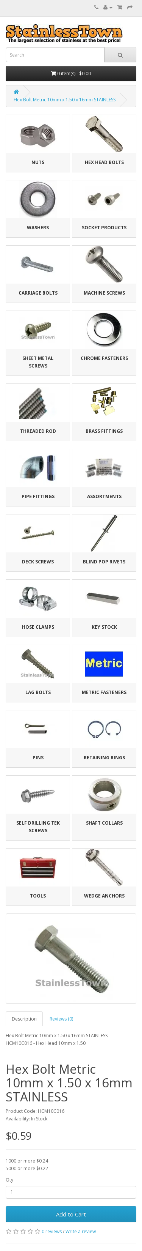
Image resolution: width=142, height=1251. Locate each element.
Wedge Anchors (104, 896)
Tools (38, 896)
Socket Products (104, 227)
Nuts (37, 162)
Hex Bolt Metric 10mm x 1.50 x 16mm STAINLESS (64, 99)
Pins (38, 757)
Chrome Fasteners (104, 358)
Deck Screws (38, 561)
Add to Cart (71, 1214)
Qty (9, 1180)
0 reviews (52, 1231)
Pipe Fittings (38, 496)
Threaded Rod (38, 431)
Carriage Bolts (38, 293)
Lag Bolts (38, 692)
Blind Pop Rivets (104, 561)
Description (24, 1019)
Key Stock (104, 627)
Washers (38, 227)
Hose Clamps (38, 627)
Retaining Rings (104, 757)
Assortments (104, 496)
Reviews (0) (61, 1019)
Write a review (81, 1231)
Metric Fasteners (104, 692)
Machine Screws (104, 293)
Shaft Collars (104, 823)
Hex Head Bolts (104, 162)
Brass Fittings (104, 431)
